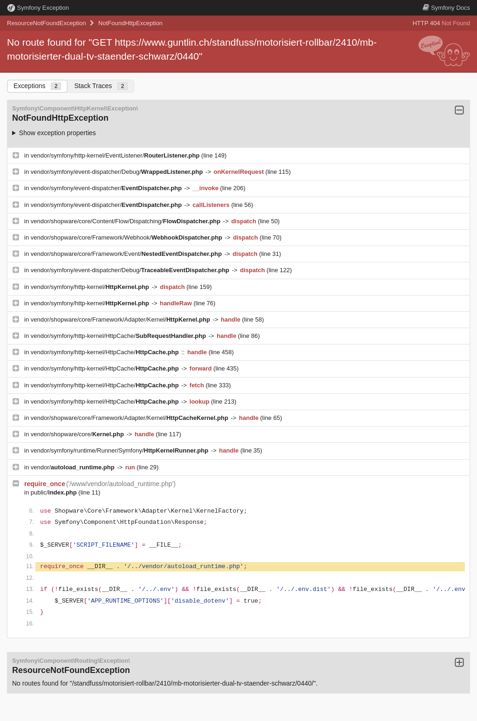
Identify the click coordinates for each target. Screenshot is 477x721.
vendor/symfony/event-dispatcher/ (107, 188)
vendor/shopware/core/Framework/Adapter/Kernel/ (121, 319)
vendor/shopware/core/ (78, 434)
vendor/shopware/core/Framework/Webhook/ (127, 237)
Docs (446, 7)
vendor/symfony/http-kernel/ (91, 286)
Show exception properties (57, 133)
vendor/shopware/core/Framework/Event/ (127, 253)
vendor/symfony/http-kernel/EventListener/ (116, 155)
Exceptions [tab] (37, 86)
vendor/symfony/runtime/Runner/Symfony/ (120, 450)
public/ (55, 492)
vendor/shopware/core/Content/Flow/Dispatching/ (126, 221)
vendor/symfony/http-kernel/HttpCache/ (119, 335)
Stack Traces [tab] (101, 86)
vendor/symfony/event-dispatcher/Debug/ (117, 171)
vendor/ (73, 467)
